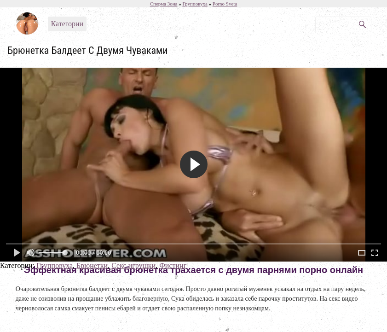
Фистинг (172, 265)
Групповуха (54, 265)
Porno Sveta (225, 3)
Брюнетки (92, 265)
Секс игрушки (133, 265)
